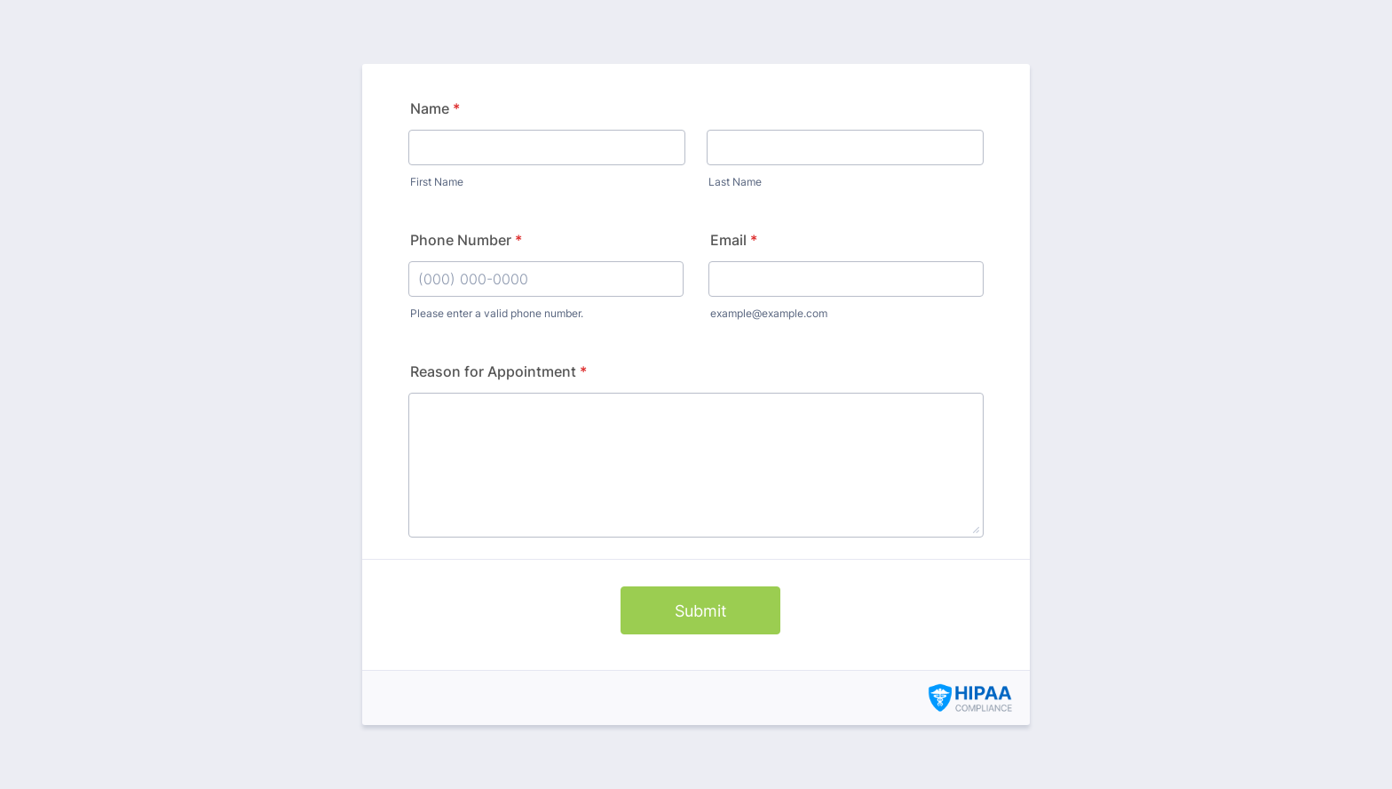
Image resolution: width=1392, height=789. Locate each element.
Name (435, 108)
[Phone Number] (546, 279)
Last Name (735, 181)
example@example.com (768, 313)
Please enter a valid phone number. (496, 313)
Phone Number (466, 240)
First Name (436, 181)
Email (733, 240)
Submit (701, 611)
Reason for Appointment (498, 371)
